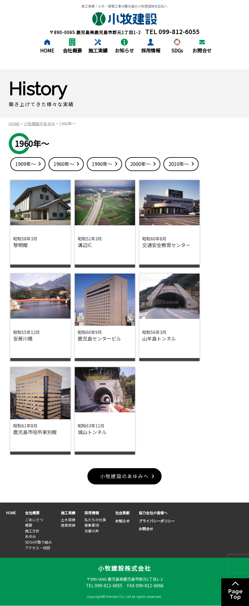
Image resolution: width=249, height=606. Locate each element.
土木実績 (68, 519)
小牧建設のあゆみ (39, 123)
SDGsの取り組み (38, 541)
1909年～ (25, 163)
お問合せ (202, 50)
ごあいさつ (34, 519)
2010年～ (179, 163)
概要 (28, 525)
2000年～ (140, 163)
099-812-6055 (179, 31)
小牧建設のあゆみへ (124, 476)
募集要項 (91, 525)
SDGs (177, 50)
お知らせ (124, 50)
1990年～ (102, 163)
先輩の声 (91, 530)
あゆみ (30, 536)
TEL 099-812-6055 (104, 585)
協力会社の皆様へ (153, 512)
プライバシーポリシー (157, 520)
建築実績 (68, 525)
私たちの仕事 (95, 519)
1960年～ (64, 163)
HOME (47, 50)
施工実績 (98, 50)
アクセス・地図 (37, 547)
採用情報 (150, 50)
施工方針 (32, 530)
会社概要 (72, 50)
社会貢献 (122, 512)
